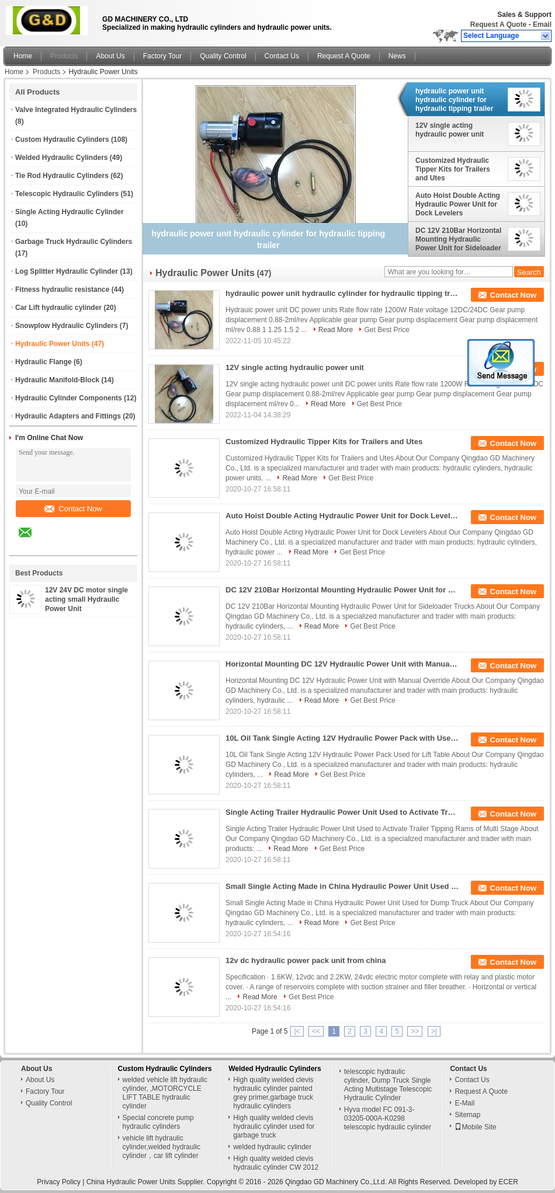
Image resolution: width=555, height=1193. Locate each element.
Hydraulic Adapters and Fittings (68, 416)
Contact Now (73, 508)
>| (434, 1031)
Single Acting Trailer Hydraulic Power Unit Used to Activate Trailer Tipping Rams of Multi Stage (342, 812)
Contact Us (282, 56)
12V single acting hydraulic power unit (449, 129)
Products (64, 56)
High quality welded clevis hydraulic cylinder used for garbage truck (273, 1126)
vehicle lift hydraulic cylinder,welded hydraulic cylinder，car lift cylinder (161, 1147)
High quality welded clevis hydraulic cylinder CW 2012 (275, 1162)
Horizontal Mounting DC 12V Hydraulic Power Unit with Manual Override (342, 664)
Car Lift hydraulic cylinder (58, 308)
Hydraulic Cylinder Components (68, 398)
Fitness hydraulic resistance (62, 289)
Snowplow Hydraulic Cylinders (66, 326)
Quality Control (223, 56)
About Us (110, 56)
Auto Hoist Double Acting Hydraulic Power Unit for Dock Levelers (457, 204)
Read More (335, 330)
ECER (508, 1182)
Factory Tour (162, 56)
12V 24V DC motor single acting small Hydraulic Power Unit (86, 599)
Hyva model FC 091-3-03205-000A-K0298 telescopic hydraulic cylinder (387, 1118)
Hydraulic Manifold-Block (57, 380)
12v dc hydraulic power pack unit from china (306, 960)
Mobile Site (475, 1127)
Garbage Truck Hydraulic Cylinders (73, 242)
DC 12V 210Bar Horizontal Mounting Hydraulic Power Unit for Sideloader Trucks (458, 239)
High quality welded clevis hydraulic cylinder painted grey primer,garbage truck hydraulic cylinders (273, 1093)
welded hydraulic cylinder (272, 1147)
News (397, 56)
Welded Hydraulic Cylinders (61, 158)
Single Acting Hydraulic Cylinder (69, 212)
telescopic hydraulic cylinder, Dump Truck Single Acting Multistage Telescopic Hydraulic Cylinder (388, 1085)
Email (542, 24)
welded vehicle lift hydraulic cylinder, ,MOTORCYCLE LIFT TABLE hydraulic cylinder (165, 1093)
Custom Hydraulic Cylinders (62, 139)
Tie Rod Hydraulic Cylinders (62, 176)
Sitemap (467, 1115)
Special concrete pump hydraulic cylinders (158, 1122)
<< (316, 1031)
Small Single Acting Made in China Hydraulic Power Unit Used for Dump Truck (342, 886)
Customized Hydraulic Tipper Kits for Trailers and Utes (452, 169)
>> (415, 1031)
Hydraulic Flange (43, 362)
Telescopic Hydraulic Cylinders (67, 194)
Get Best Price (386, 330)
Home (22, 56)
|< (297, 1031)
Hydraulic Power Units (52, 344)
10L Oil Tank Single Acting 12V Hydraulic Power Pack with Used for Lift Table (342, 738)
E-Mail (464, 1103)
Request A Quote (498, 24)
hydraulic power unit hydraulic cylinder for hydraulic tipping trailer (454, 100)
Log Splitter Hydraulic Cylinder (66, 271)
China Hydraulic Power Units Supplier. (146, 1182)
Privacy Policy (59, 1182)
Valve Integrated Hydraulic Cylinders (76, 110)
